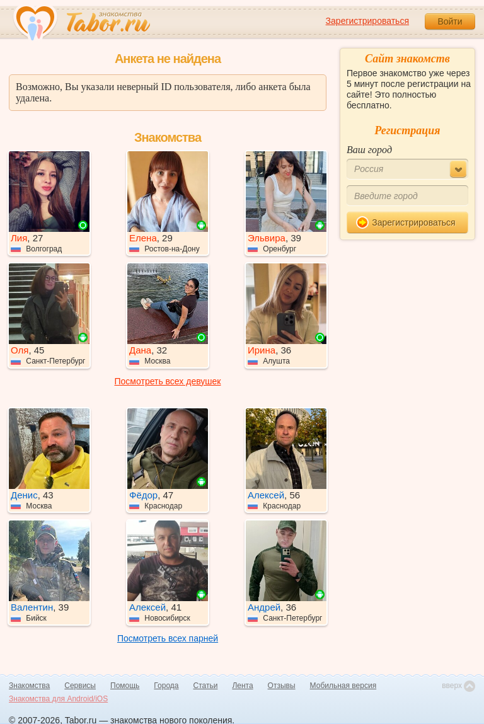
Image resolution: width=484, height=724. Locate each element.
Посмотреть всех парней (167, 638)
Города (166, 685)
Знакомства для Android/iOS (58, 698)
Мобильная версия (343, 685)
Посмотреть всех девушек (168, 381)
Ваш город (369, 149)
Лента (242, 685)
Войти (449, 21)
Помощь (124, 685)
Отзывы (282, 685)
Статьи (205, 685)
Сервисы (80, 685)
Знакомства (29, 685)
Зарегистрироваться (367, 21)
